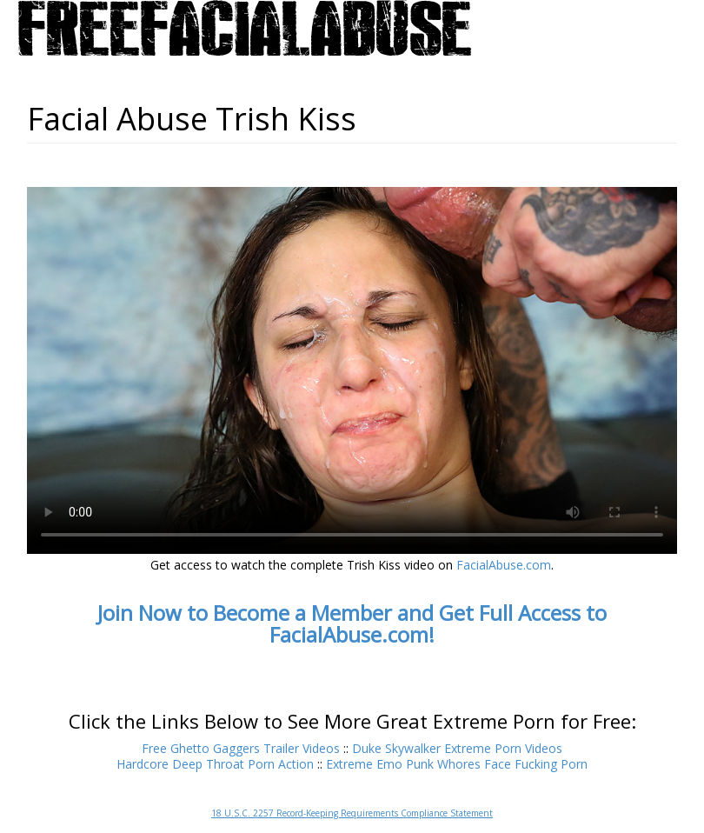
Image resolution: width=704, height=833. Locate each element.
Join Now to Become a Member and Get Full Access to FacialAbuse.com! (352, 623)
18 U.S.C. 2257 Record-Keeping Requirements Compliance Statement (352, 813)
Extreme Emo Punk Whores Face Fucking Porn (457, 764)
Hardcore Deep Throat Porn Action (215, 764)
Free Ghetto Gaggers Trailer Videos (241, 748)
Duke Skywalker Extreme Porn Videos (457, 748)
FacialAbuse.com (503, 564)
